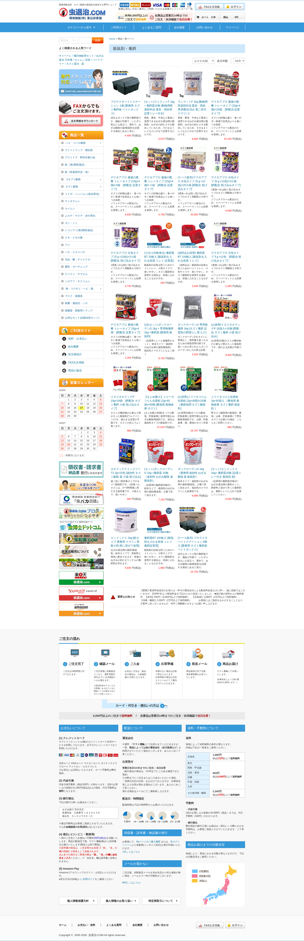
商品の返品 (72, 370)
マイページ (232, 27)
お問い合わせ (204, 27)
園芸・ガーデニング (74, 266)
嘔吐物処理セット (84, 55)
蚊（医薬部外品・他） (75, 172)
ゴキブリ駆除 (81, 180)
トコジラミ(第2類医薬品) (77, 230)
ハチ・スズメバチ (73, 252)
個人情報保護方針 (81, 901)
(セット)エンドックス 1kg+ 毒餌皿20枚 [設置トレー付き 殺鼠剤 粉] (226, 472)
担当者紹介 (72, 355)
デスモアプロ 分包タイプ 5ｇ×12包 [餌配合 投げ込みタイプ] (226, 256)
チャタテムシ (70, 201)
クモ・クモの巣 (72, 237)
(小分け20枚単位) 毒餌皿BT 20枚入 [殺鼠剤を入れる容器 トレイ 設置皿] (159, 256)
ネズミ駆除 (81, 187)
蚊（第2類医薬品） (73, 164)
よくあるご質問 (151, 27)
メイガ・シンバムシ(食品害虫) (80, 193)
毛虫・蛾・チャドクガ (75, 259)
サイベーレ (65, 55)
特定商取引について (163, 901)
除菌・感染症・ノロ (74, 303)
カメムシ (68, 208)
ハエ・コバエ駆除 (81, 143)
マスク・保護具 (72, 296)
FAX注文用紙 (73, 362)
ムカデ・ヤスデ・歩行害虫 (78, 215)
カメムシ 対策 (82, 59)
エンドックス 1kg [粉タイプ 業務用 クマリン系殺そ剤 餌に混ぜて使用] (125, 541)
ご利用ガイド (119, 27)
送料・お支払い (74, 339)
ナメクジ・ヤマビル (74, 274)
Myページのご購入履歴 (148, 841)
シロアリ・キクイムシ (75, 281)
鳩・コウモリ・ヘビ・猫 (81, 289)
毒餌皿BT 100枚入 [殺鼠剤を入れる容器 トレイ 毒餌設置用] (159, 541)
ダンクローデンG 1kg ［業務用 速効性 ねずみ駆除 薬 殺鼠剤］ (192, 472)
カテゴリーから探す (81, 27)
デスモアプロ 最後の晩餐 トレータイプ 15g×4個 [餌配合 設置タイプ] (125, 328)
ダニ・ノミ (69, 223)
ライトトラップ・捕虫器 (77, 150)
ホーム (62, 925)
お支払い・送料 (86, 925)
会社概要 (179, 27)
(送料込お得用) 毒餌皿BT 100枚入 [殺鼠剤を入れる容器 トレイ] (192, 256)
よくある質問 (113, 925)
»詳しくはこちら (131, 851)
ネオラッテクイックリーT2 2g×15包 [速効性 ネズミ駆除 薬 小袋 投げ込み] (126, 472)
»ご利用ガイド (87, 879)
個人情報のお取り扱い (121, 901)
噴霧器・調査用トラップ (77, 310)
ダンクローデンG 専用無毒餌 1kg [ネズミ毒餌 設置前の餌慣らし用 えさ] (193, 328)
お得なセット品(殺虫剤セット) (80, 317)
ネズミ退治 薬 (75, 63)
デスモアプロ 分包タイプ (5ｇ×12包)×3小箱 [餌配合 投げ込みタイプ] (226, 181)
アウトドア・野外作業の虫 (78, 157)
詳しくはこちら (131, 882)
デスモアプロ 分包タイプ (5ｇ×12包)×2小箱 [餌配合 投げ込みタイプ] (125, 256)
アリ (65, 244)
